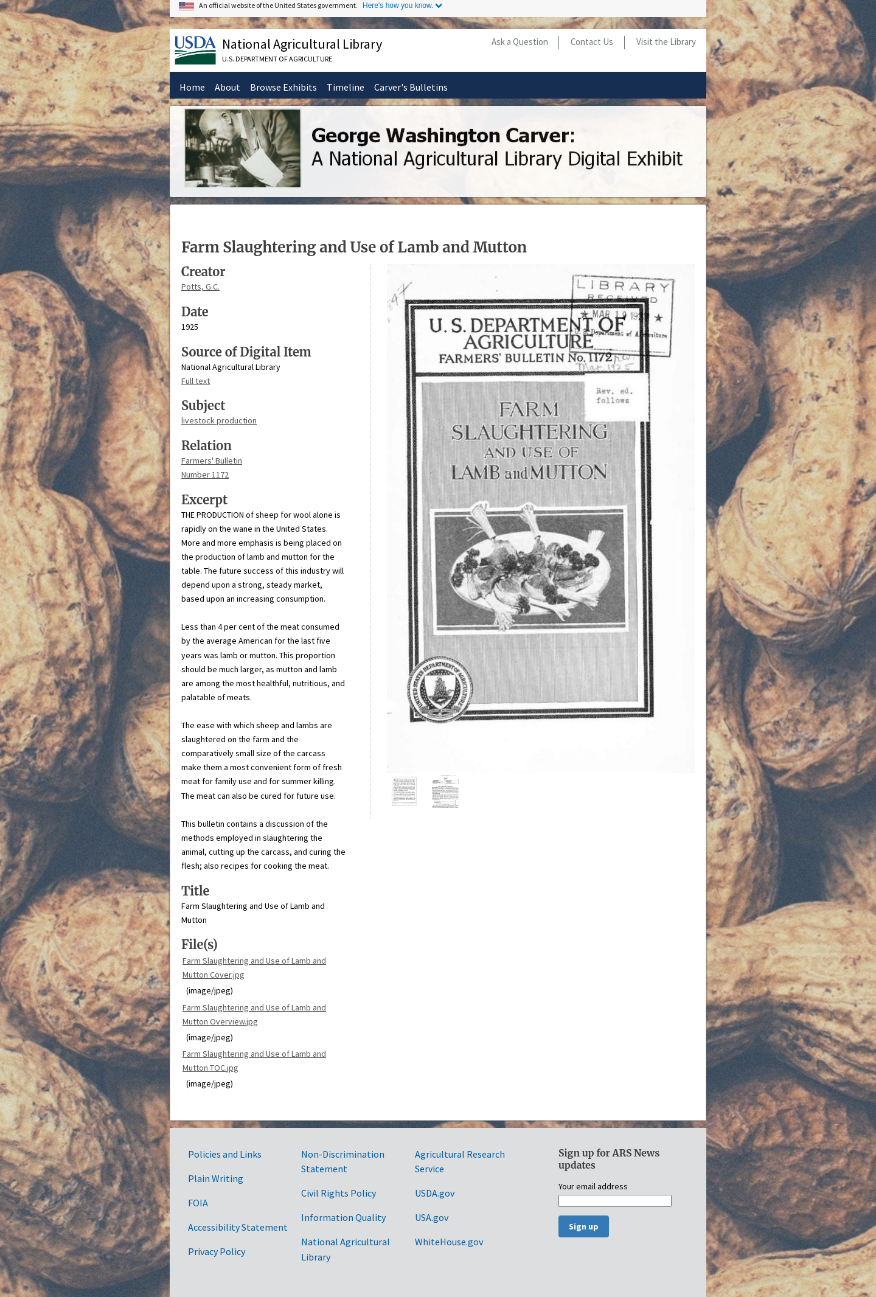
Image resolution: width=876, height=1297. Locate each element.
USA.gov (431, 1217)
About (227, 87)
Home (192, 87)
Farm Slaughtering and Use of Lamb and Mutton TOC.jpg (254, 1060)
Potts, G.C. (200, 286)
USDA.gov (434, 1193)
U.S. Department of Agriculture (277, 58)
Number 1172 (205, 474)
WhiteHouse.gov (449, 1242)
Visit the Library (666, 41)
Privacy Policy (216, 1251)
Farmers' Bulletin (211, 460)
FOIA (198, 1203)
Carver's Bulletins (411, 87)
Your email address (593, 1187)
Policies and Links (225, 1154)
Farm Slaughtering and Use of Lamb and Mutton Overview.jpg (254, 1014)
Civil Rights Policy (338, 1193)
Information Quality (343, 1217)
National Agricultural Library (302, 43)
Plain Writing (215, 1178)
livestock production (219, 420)
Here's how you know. (398, 5)
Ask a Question (520, 41)
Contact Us (592, 41)
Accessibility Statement (238, 1227)
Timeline (345, 87)
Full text (195, 380)
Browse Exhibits (283, 87)
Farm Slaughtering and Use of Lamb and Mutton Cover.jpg (254, 967)
